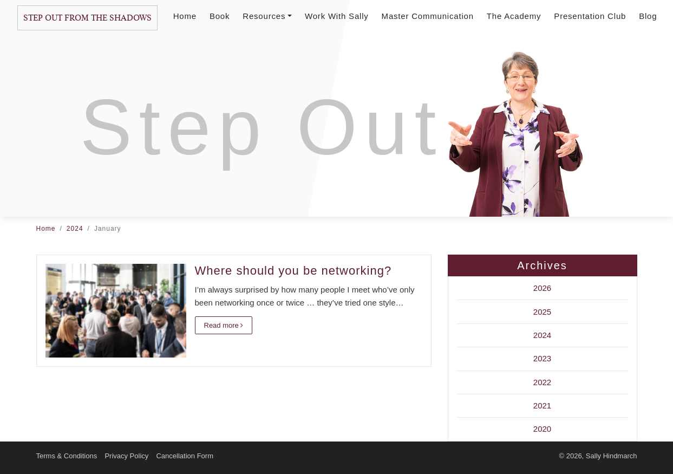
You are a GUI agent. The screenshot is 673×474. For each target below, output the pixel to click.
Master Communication (428, 16)
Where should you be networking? (293, 270)
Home (185, 16)
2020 (542, 428)
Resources (267, 16)
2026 (542, 288)
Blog (648, 16)
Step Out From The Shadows (87, 17)
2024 (75, 228)
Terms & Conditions (66, 456)
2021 (542, 405)
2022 (542, 382)
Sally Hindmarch (611, 456)
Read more (224, 325)
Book (220, 16)
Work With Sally (337, 16)
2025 (542, 311)
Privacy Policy (126, 456)
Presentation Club (590, 16)
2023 (542, 358)
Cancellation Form (184, 456)
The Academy (514, 16)
